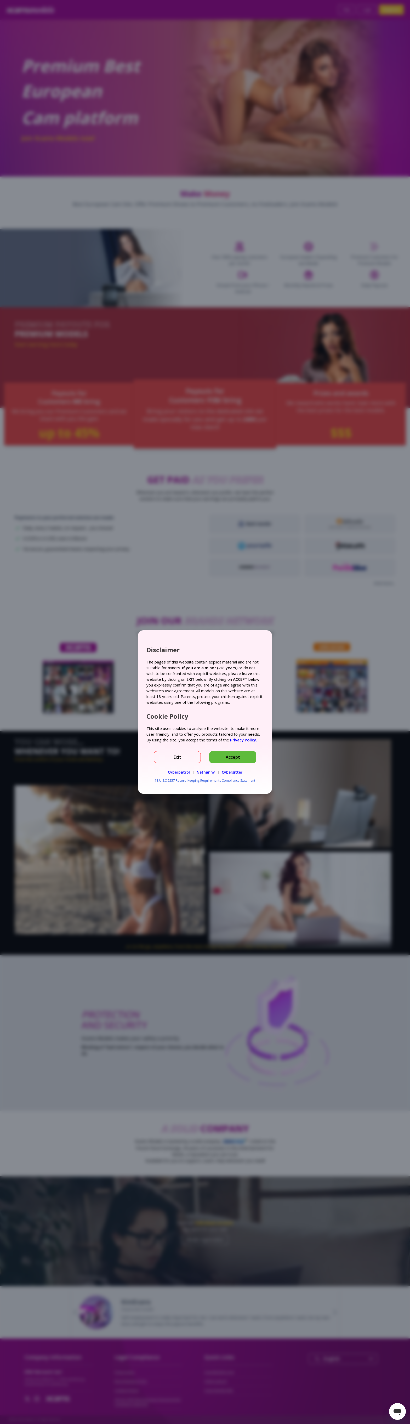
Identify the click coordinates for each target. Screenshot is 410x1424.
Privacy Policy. (243, 739)
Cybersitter (232, 772)
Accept (233, 757)
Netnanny (206, 772)
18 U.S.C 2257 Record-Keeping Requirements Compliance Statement (205, 780)
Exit (177, 757)
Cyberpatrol (179, 772)
